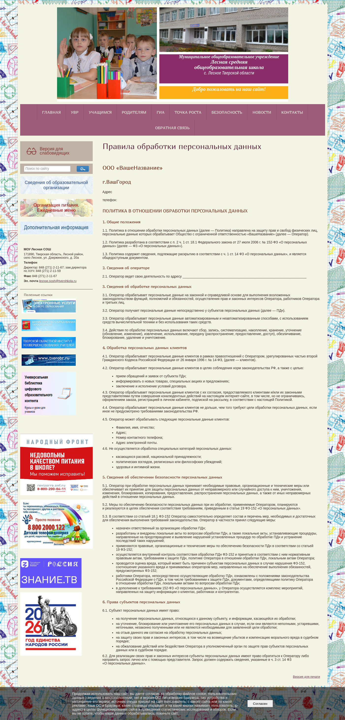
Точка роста (188, 112)
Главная (51, 112)
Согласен (260, 704)
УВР (74, 112)
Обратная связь (172, 127)
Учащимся (100, 112)
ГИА (161, 112)
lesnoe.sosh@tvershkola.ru (57, 281)
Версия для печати (306, 676)
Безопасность (226, 112)
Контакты (292, 112)
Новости (262, 112)
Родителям (134, 112)
